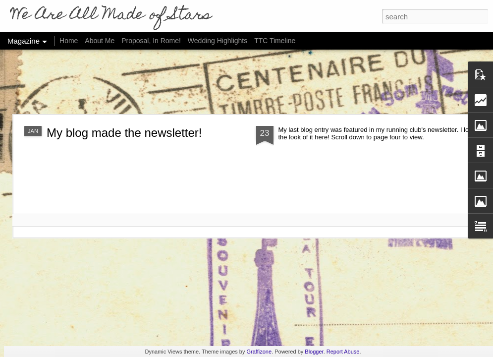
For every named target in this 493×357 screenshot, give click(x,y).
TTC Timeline (274, 41)
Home (68, 41)
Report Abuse (343, 352)
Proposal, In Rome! (151, 41)
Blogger (314, 352)
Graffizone (259, 352)
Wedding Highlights (218, 41)
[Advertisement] (246, 82)
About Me (99, 41)
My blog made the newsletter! (124, 132)
